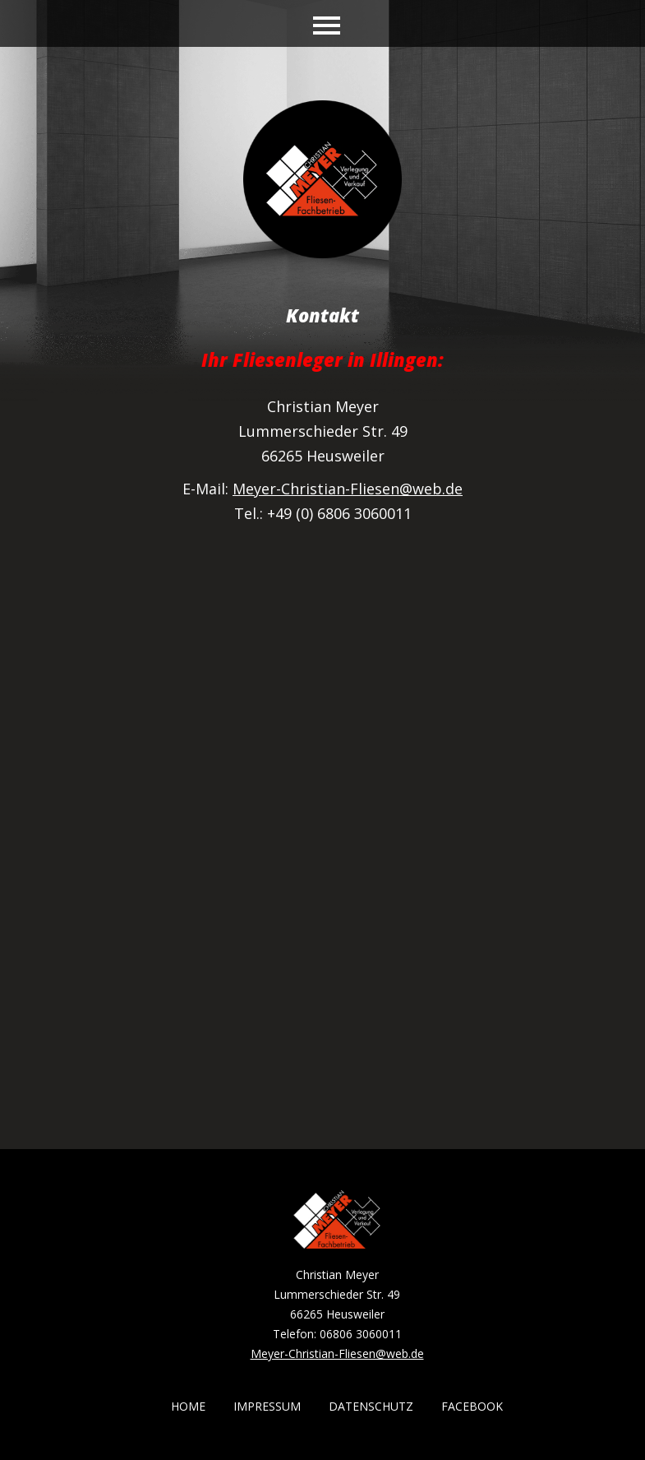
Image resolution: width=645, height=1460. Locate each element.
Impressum (267, 1406)
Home (188, 1406)
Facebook (472, 1406)
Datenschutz (371, 1406)
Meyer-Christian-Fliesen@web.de (348, 488)
